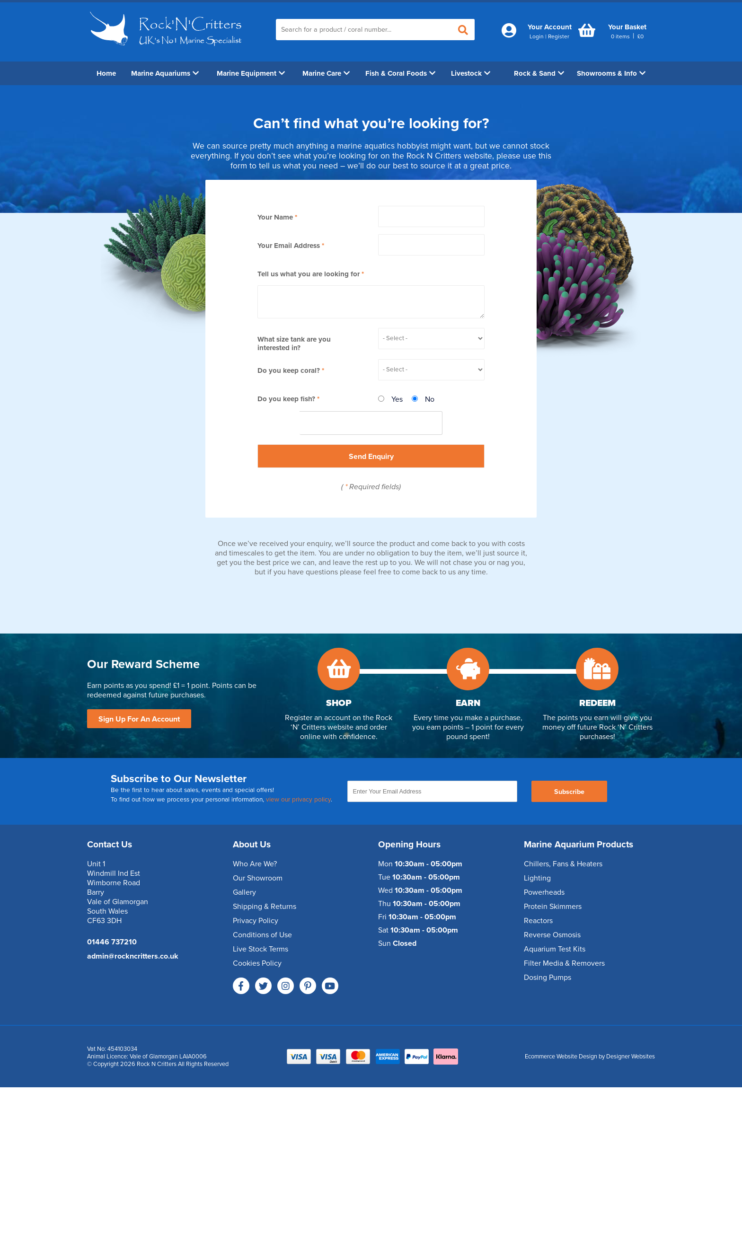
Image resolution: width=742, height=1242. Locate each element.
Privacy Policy (255, 920)
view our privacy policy (298, 799)
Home (106, 73)
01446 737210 (112, 942)
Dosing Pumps (547, 977)
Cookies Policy (257, 963)
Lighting (537, 878)
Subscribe (569, 792)
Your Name (275, 217)
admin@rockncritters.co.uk (132, 956)
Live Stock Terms (260, 949)
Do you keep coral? (288, 370)
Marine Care (326, 73)
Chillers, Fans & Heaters (563, 864)
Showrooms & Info (611, 73)
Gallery (244, 892)
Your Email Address (288, 245)
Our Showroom (258, 878)
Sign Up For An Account (139, 719)
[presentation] (371, 423)
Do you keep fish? (286, 399)
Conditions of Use (262, 935)
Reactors (538, 920)
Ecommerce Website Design (561, 1056)
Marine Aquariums (165, 73)
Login (537, 36)
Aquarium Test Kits (554, 949)
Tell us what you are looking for (308, 274)
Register (558, 36)
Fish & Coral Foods (400, 73)
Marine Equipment (251, 73)
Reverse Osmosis (552, 935)
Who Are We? (255, 864)
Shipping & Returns (264, 906)
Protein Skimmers (553, 906)
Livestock (470, 73)
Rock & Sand (539, 73)
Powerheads (544, 892)
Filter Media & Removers (564, 963)
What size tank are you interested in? (294, 343)
